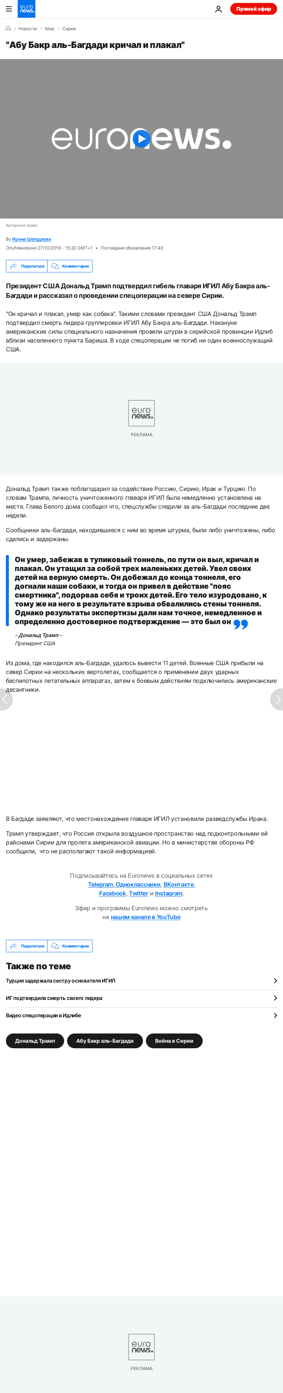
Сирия (69, 29)
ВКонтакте (179, 884)
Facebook (112, 893)
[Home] (8, 28)
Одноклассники (138, 884)
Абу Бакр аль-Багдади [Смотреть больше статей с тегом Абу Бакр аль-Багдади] (105, 1041)
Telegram (100, 884)
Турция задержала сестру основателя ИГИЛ (60, 980)
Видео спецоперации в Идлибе (43, 1015)
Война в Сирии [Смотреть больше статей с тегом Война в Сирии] (174, 1041)
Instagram (168, 893)
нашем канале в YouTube (146, 917)
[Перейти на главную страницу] (26, 9)
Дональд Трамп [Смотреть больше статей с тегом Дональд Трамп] (35, 1041)
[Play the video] (141, 139)
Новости (27, 29)
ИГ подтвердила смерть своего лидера (54, 998)
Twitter (138, 893)
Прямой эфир (253, 9)
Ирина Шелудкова (31, 239)
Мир (49, 29)
